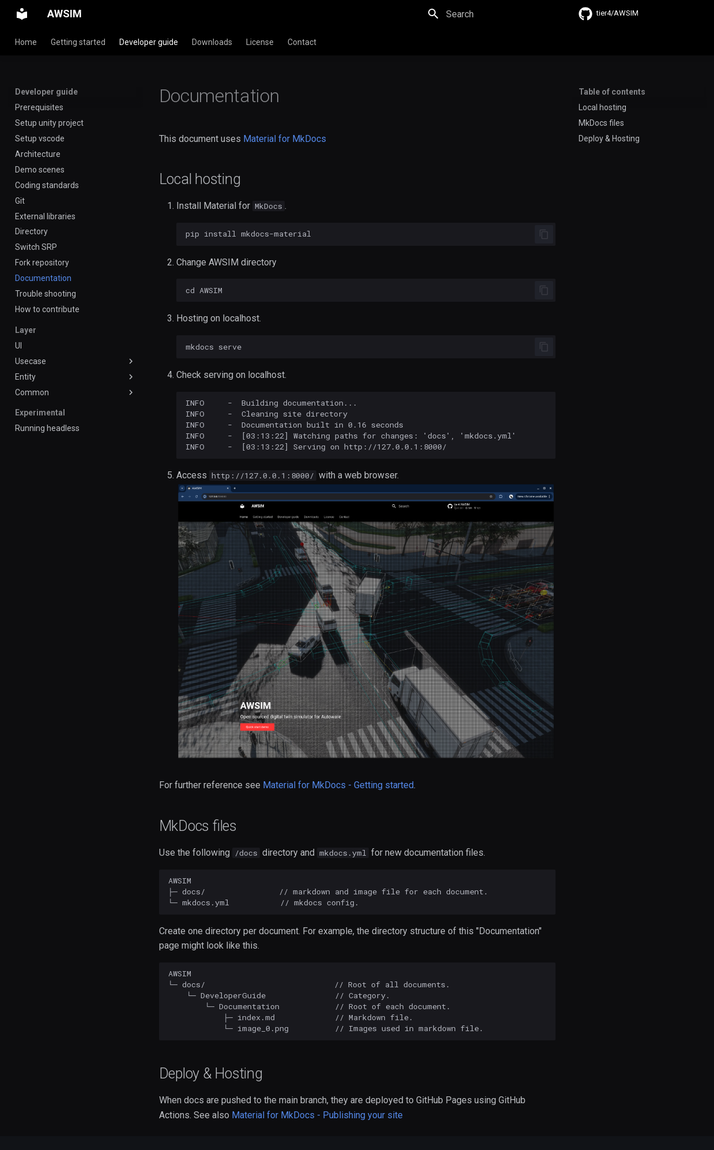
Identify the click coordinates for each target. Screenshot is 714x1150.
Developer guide (148, 42)
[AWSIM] (21, 13)
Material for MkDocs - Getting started (338, 785)
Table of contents (612, 91)
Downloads (212, 42)
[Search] (488, 13)
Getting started (78, 42)
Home (26, 42)
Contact (302, 42)
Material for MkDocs (284, 138)
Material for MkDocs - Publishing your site (317, 1115)
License (260, 42)
